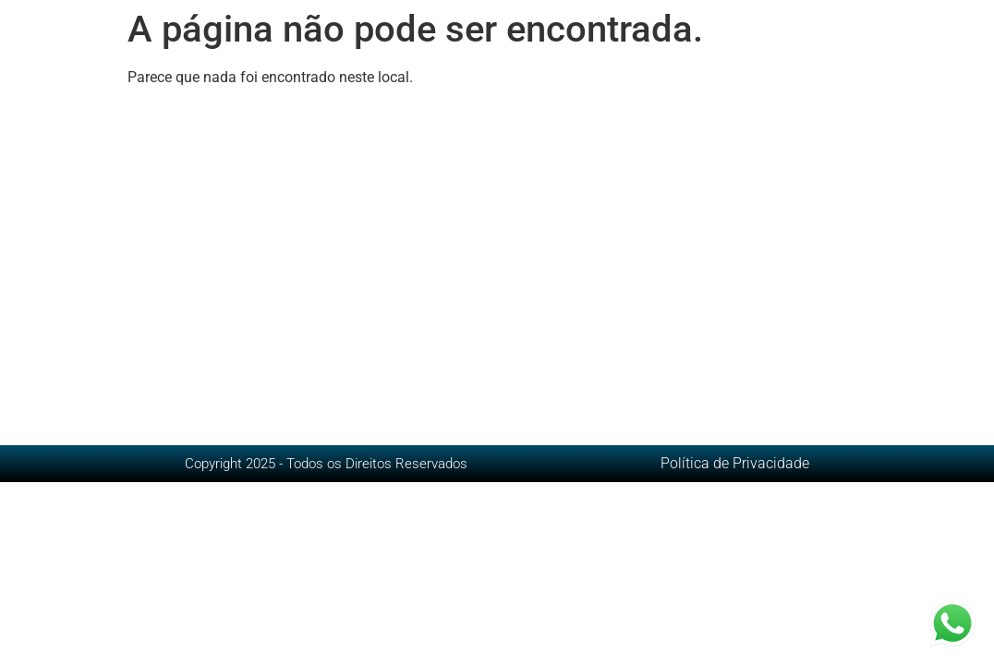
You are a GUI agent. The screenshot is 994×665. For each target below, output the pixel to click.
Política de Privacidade (735, 463)
